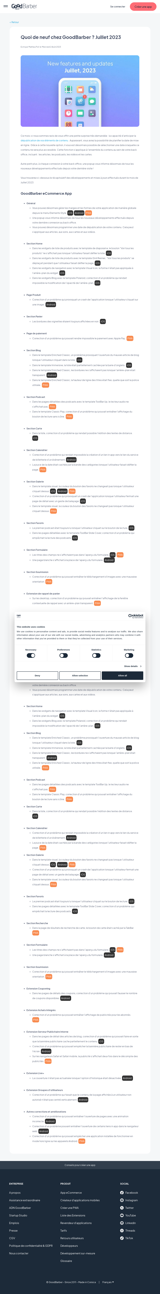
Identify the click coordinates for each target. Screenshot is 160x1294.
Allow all (122, 675)
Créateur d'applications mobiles (80, 1200)
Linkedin (128, 1223)
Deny (37, 675)
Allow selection (80, 675)
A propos (15, 1192)
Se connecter (117, 6)
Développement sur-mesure (77, 1253)
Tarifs (63, 1230)
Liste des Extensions (72, 1215)
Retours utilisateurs (72, 1238)
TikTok (126, 1238)
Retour (15, 22)
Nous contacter (18, 1253)
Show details (131, 666)
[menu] (5, 6)
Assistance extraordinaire (24, 1200)
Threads (127, 1230)
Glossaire (66, 1260)
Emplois (14, 1223)
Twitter (127, 1208)
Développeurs (69, 1245)
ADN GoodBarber (20, 1207)
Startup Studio (18, 1215)
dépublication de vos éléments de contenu (44, 140)
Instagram (129, 1200)
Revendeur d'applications (76, 1223)
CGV (12, 1238)
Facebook (129, 1192)
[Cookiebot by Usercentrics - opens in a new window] (130, 616)
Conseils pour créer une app (80, 1165)
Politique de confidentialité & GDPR (31, 1245)
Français (108, 1282)
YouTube (128, 1215)
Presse (13, 1230)
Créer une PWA (69, 1207)
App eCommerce (71, 1192)
